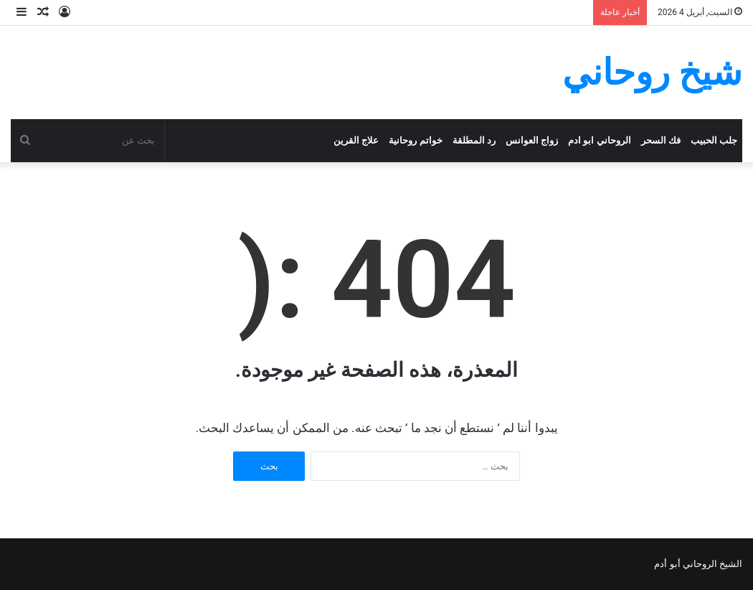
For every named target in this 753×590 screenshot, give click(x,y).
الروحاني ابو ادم (599, 140)
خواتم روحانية (415, 140)
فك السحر (661, 140)
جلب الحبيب (714, 140)
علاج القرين (356, 140)
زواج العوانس (532, 140)
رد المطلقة (474, 140)
